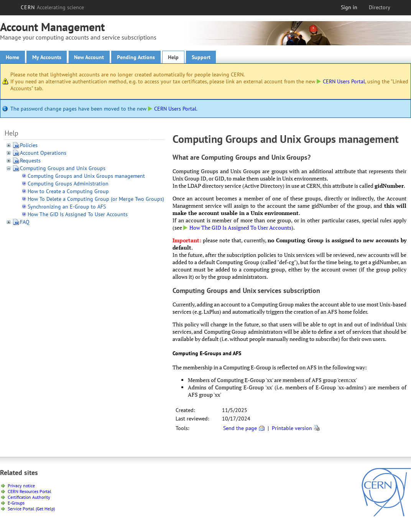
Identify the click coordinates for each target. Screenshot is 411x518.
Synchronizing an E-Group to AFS (67, 206)
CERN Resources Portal (29, 491)
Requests (30, 160)
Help (173, 57)
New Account (89, 57)
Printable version (292, 428)
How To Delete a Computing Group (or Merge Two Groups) (96, 198)
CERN (52, 7)
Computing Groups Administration (68, 183)
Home (12, 57)
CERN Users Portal (341, 81)
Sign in (349, 7)
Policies (29, 145)
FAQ (25, 221)
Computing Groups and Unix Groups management (86, 175)
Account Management (52, 26)
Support (201, 57)
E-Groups (16, 503)
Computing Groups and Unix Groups (62, 168)
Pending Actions (136, 57)
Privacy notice (21, 485)
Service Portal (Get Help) (31, 508)
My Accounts (46, 57)
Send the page (240, 428)
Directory (379, 7)
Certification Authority (29, 497)
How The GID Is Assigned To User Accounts (78, 214)
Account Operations (43, 152)
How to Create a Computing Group (68, 191)
